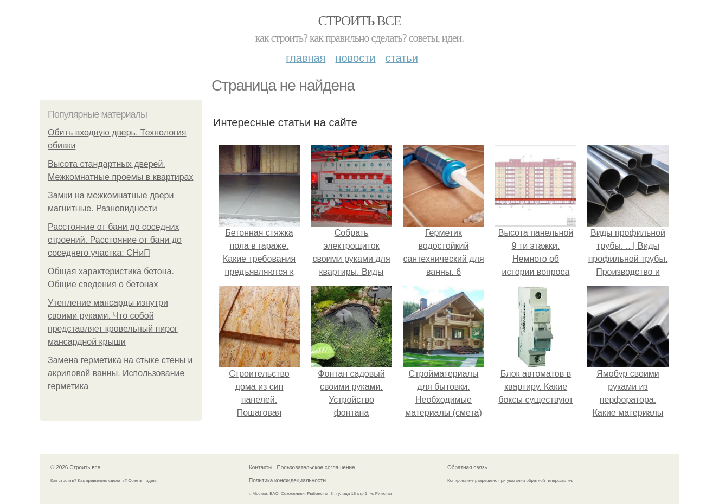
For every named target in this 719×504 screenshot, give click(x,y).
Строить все (359, 21)
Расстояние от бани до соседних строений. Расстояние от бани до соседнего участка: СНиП (115, 239)
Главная (305, 58)
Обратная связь (467, 467)
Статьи (401, 58)
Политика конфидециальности (287, 480)
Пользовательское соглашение (316, 467)
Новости (355, 58)
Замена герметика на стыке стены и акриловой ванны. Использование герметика (120, 373)
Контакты (260, 467)
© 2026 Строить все (75, 467)
